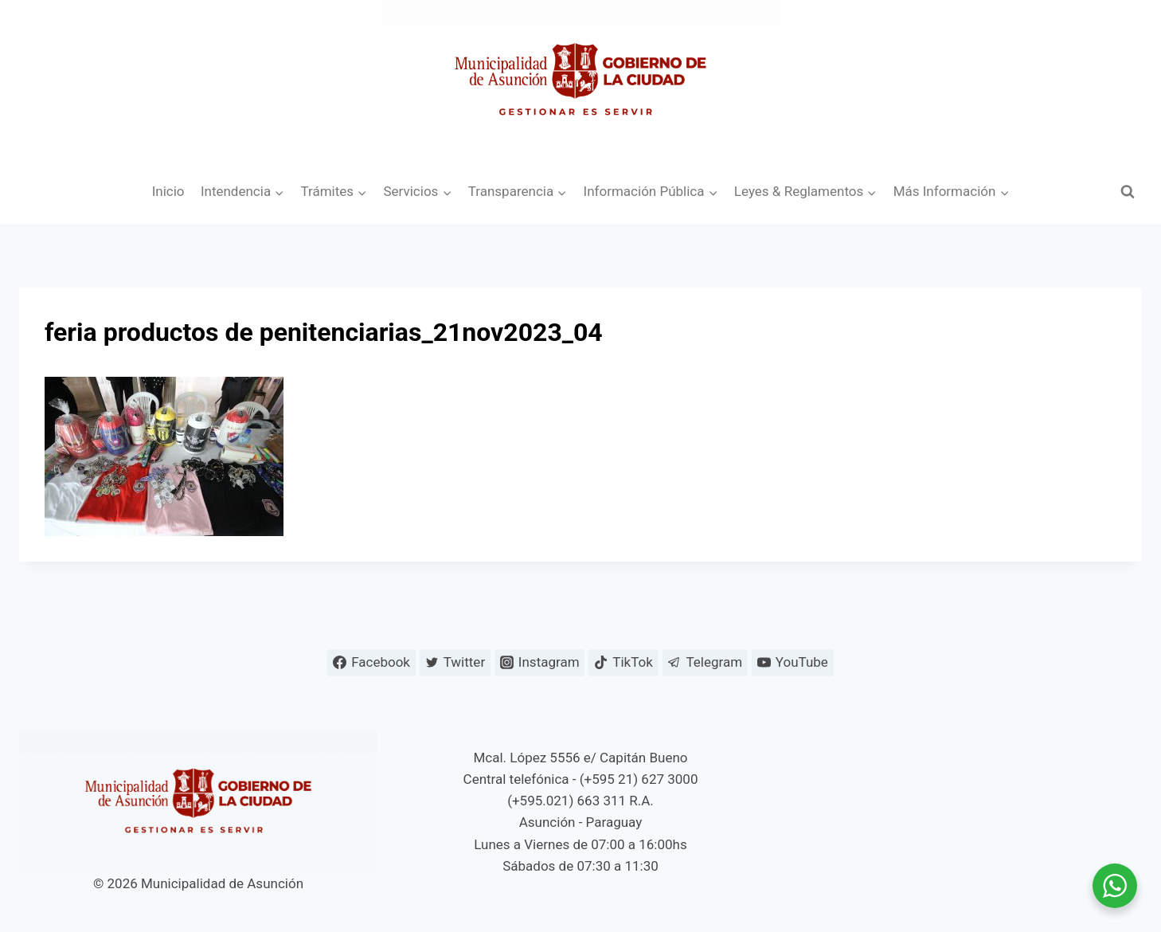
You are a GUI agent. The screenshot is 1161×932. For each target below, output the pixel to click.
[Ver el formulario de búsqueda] (1127, 192)
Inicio (168, 191)
